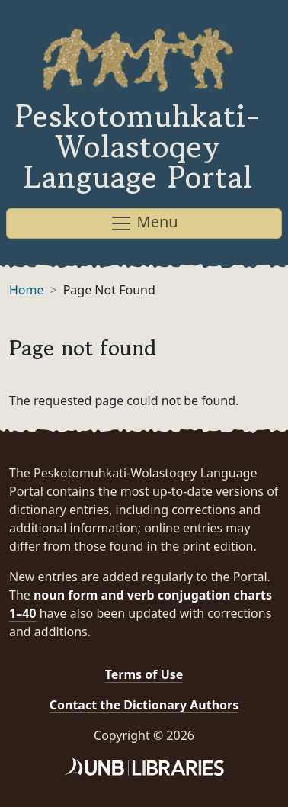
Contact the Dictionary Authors (144, 704)
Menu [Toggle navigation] (144, 223)
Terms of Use (144, 674)
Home (26, 289)
